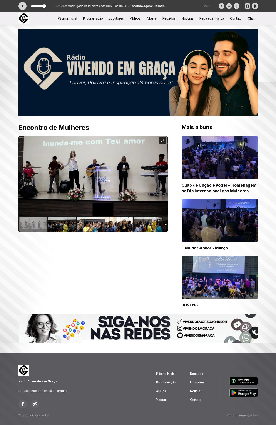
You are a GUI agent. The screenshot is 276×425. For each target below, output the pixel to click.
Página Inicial (67, 18)
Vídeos (135, 18)
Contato (236, 18)
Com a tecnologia (242, 415)
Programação (93, 18)
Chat (251, 18)
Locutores (116, 18)
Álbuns (151, 18)
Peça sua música (211, 18)
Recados (169, 18)
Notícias (187, 18)
